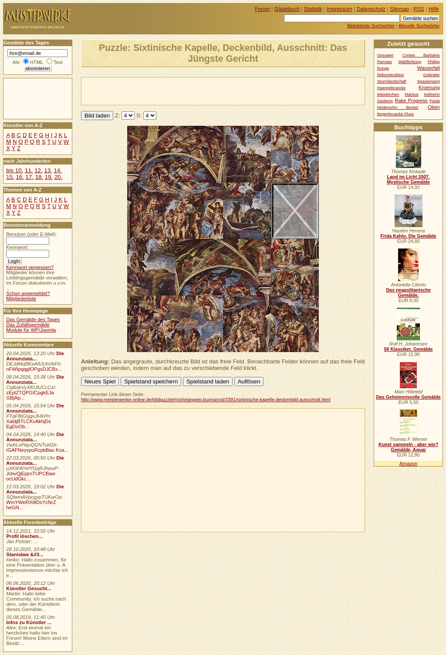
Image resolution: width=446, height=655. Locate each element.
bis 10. (14, 170)
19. (49, 177)
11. (29, 170)
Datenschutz (371, 9)
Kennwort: (17, 247)
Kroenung (429, 87)
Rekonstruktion (390, 75)
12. (38, 170)
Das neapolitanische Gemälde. (408, 292)
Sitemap (399, 9)
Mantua (411, 94)
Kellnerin (432, 94)
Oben (434, 107)
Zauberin (385, 101)
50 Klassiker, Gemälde (408, 349)
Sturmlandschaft (391, 81)
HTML (36, 62)
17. (30, 177)
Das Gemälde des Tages (33, 319)
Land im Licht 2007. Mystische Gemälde (408, 179)
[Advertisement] (183, 90)
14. (57, 170)
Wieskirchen (388, 94)
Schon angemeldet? (28, 293)
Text (58, 62)
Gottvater (431, 75)
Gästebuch (287, 9)
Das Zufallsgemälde (28, 324)
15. (10, 177)
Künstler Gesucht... (28, 588)
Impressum (339, 9)
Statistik (313, 9)
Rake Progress (411, 100)
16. (20, 177)
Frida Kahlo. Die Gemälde (408, 235)
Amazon (408, 463)
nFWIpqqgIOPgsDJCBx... (34, 369)
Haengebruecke (391, 88)
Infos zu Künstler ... (28, 622)
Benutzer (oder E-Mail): (31, 234)
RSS (418, 9)
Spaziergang (428, 81)
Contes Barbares (421, 55)
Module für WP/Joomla (31, 330)
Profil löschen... (24, 536)
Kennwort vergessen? (30, 267)
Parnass (384, 62)
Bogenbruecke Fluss (395, 114)
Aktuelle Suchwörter (419, 25)
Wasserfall (428, 68)
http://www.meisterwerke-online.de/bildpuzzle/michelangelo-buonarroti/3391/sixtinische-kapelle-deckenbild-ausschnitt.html (206, 399)
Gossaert (385, 55)
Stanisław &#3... (24, 554)
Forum (262, 9)
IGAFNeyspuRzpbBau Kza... (37, 450)
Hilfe (434, 9)
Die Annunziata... (35, 356)
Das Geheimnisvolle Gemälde (408, 397)
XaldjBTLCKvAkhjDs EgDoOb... (28, 424)
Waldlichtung (409, 62)
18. (39, 177)
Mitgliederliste (21, 298)
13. (48, 170)
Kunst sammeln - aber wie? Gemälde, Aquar (408, 447)
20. (58, 177)
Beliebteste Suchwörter (371, 25)
